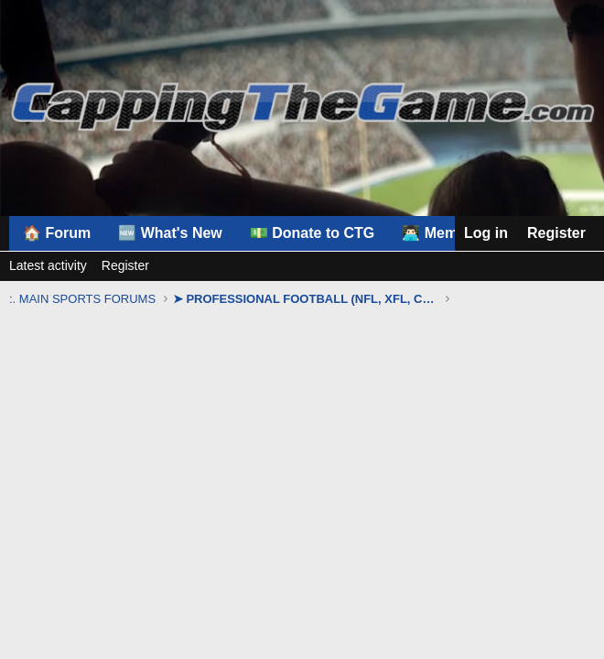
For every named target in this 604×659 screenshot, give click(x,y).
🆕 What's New (170, 233)
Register (125, 265)
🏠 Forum (57, 233)
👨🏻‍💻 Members (445, 233)
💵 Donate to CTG (312, 233)
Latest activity (48, 265)
